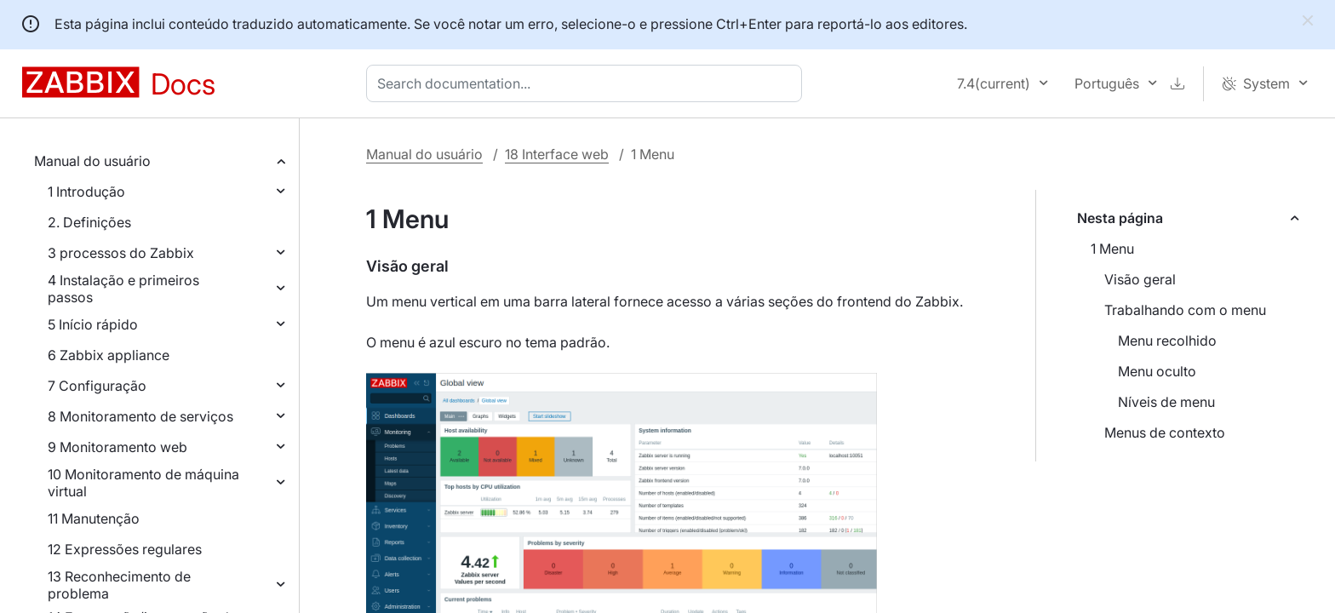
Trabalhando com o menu (1185, 309)
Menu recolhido (1167, 340)
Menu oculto (1157, 371)
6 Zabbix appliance (108, 355)
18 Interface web (557, 154)
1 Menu (1112, 248)
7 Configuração (97, 385)
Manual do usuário (92, 160)
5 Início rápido (93, 324)
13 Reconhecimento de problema (119, 585)
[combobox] (587, 83)
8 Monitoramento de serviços (140, 416)
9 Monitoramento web (117, 446)
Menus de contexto (1164, 432)
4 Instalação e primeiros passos (123, 289)
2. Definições (89, 222)
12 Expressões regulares (125, 549)
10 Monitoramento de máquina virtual (143, 483)
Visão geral (1140, 279)
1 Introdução (86, 191)
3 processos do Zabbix (121, 252)
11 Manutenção (94, 518)
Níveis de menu (1166, 401)
